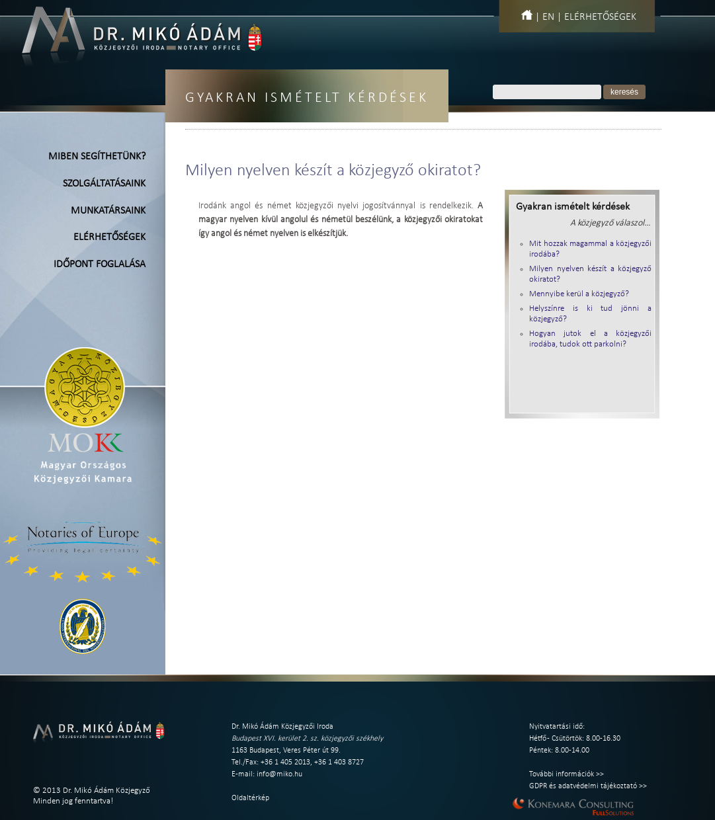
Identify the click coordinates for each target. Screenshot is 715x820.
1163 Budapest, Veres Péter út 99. (286, 751)
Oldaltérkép (250, 798)
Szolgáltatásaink (104, 184)
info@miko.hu (279, 774)
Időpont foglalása (100, 264)
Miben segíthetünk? (97, 156)
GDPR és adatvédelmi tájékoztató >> (588, 786)
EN (548, 17)
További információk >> (566, 774)
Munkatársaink (108, 211)
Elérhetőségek (600, 17)
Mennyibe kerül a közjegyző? (579, 294)
